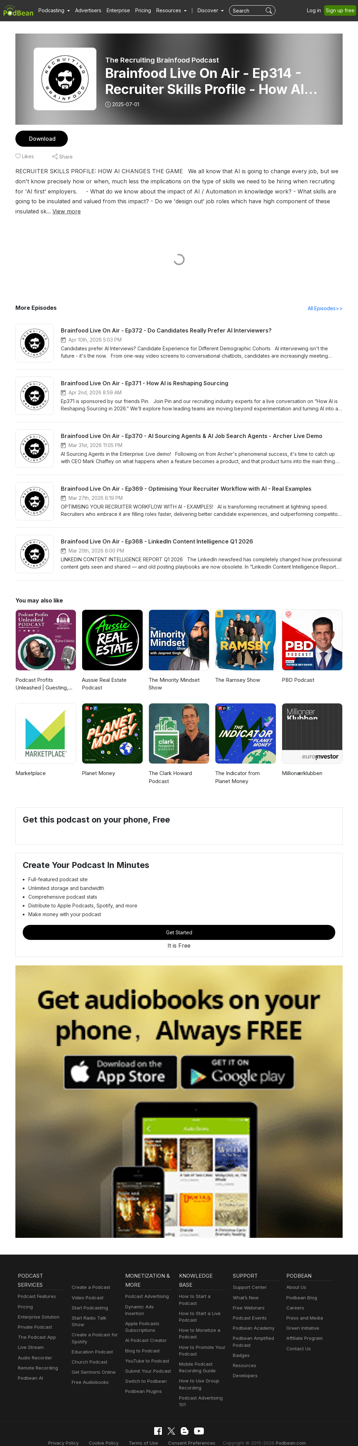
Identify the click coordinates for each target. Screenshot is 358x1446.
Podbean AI (30, 1368)
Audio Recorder (34, 1348)
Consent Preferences (191, 1433)
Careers (294, 1298)
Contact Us (297, 1339)
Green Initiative (301, 1318)
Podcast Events (249, 1308)
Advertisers (85, 10)
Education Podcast (91, 1335)
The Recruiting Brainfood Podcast (161, 60)
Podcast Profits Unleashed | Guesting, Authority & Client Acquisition (41, 674)
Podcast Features (36, 1287)
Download (41, 138)
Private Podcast (34, 1317)
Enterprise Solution (37, 1307)
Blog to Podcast (141, 1334)
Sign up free (341, 10)
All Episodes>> (326, 298)
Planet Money (98, 763)
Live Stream (30, 1338)
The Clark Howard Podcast (170, 767)
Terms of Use (146, 1433)
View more (292, 201)
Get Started (179, 923)
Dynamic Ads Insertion (148, 1297)
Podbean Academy (252, 1318)
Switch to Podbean (144, 1364)
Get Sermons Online (92, 1355)
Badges (241, 1345)
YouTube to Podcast (145, 1344)
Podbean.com (282, 1433)
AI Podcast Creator (144, 1324)
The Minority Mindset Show (173, 674)
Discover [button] (201, 10)
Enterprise (114, 10)
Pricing (138, 10)
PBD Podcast (297, 670)
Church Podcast (88, 1345)
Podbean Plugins (142, 1375)
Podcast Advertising (145, 1287)
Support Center (248, 1277)
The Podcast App (35, 1327)
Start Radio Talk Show (94, 1308)
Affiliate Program (303, 1328)
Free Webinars (248, 1298)
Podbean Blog (300, 1288)
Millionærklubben (301, 763)
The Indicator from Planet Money (244, 767)
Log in (316, 10)
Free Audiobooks (89, 1365)
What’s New (245, 1288)
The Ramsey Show (237, 670)
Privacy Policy (72, 1433)
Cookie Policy (109, 1433)
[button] (53, 10)
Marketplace (29, 763)
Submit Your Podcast (146, 1354)
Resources (244, 1355)
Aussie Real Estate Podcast (104, 674)
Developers (244, 1365)
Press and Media (303, 1308)
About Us (295, 1277)
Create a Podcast (89, 1277)
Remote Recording (37, 1358)
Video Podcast (86, 1288)
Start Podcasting (89, 1298)
